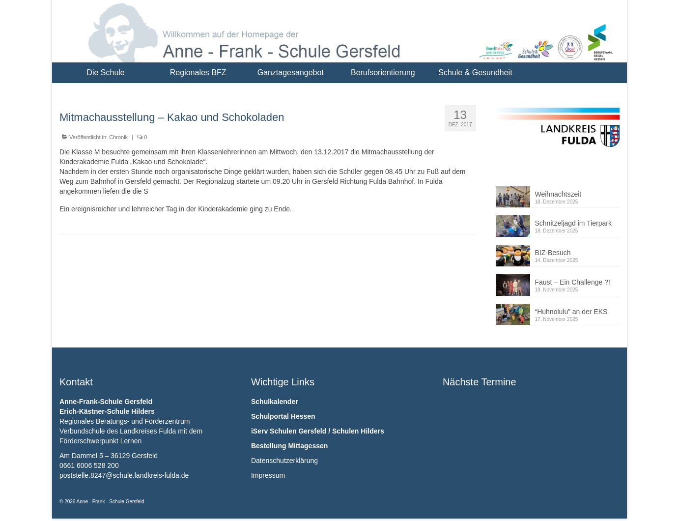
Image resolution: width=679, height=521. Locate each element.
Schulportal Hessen (283, 416)
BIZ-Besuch (553, 253)
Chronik (118, 137)
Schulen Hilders (358, 431)
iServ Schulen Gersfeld (288, 431)
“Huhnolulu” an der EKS (571, 312)
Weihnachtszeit (558, 194)
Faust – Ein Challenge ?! (572, 282)
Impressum (268, 475)
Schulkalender (274, 401)
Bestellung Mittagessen (289, 446)
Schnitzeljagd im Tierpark (573, 223)
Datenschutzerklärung (284, 460)
